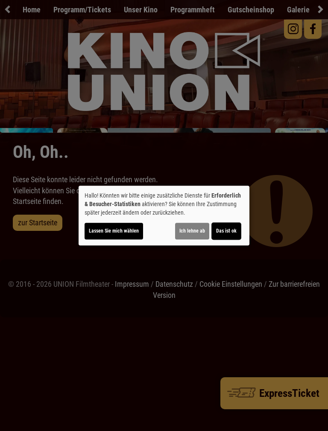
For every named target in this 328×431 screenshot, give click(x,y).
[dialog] (164, 215)
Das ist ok (226, 231)
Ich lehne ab (192, 231)
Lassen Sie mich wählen (114, 231)
